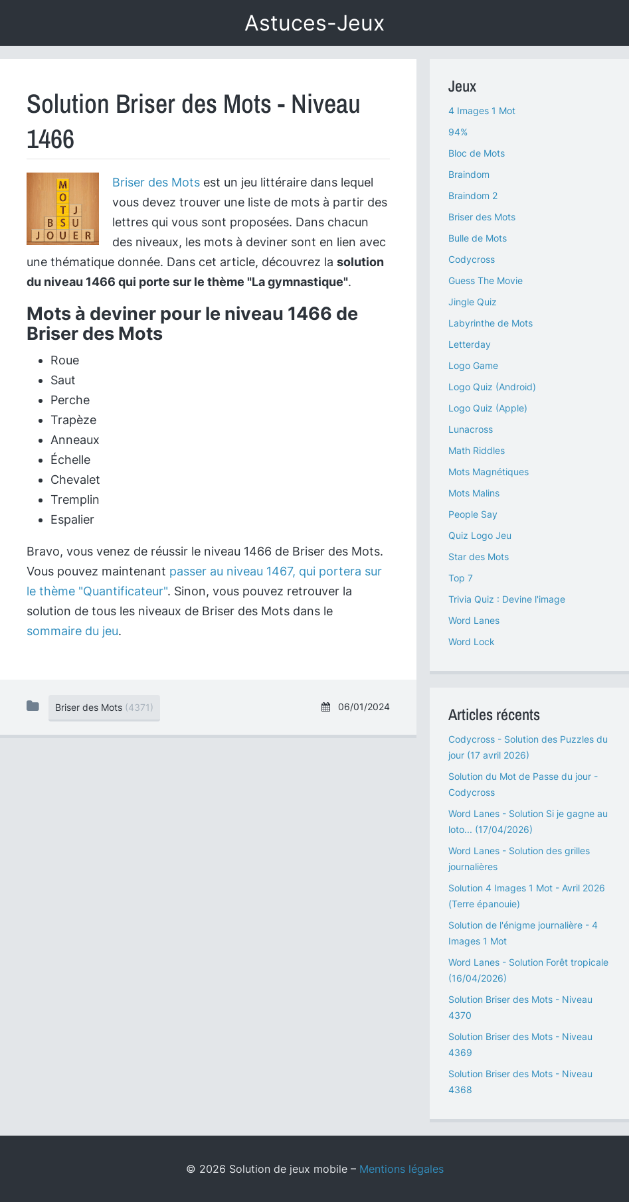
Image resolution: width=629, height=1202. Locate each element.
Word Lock (471, 641)
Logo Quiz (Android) (492, 386)
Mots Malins (473, 492)
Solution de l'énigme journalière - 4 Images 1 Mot (523, 932)
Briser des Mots (156, 182)
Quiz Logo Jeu (479, 535)
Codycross (471, 259)
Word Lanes (473, 620)
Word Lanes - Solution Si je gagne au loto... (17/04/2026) (528, 821)
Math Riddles (476, 450)
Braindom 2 (472, 195)
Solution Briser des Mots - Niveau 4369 (520, 1044)
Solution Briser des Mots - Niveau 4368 (520, 1081)
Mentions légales (401, 1168)
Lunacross (470, 429)
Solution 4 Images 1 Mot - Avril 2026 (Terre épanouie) (526, 895)
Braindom (469, 174)
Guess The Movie (485, 280)
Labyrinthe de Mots (490, 323)
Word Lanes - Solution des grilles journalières (519, 858)
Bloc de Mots (476, 153)
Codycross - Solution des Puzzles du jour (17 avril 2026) (528, 747)
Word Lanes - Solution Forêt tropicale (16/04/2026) (528, 970)
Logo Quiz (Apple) (487, 407)
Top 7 (460, 577)
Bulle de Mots (477, 238)
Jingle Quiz (472, 301)
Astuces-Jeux (314, 23)
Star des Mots (478, 556)
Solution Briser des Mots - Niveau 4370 (520, 1007)
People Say (472, 514)
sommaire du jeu (72, 631)
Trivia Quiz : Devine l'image (506, 599)
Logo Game (473, 365)
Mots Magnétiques (488, 471)
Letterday (469, 344)
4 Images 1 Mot (481, 110)
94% (458, 131)
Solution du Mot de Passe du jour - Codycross (523, 784)
